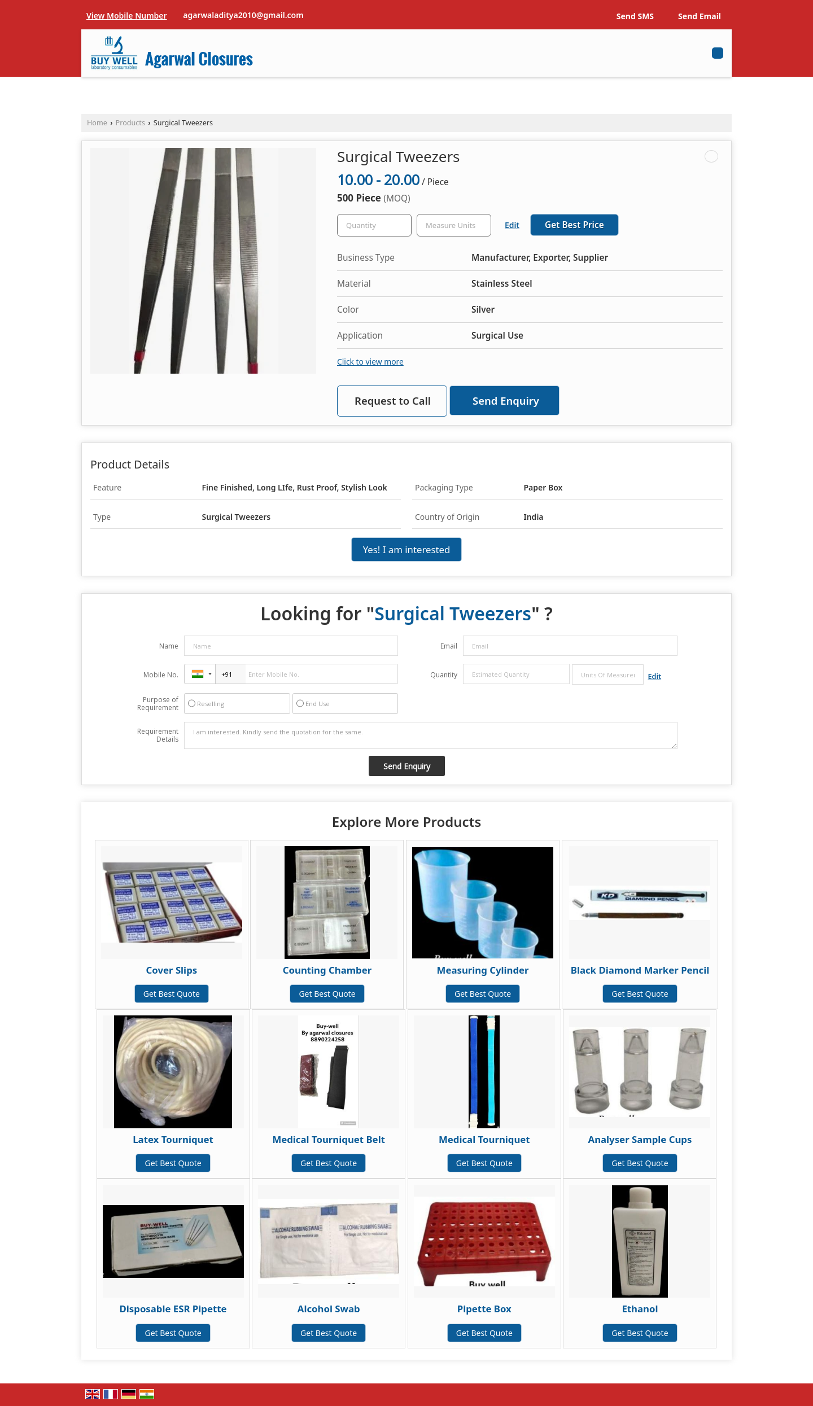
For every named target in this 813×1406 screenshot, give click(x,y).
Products (130, 123)
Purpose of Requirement (157, 704)
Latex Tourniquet (173, 1139)
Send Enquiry (506, 400)
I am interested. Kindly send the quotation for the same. (431, 735)
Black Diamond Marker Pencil (640, 969)
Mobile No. (160, 675)
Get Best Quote (171, 993)
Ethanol (640, 1308)
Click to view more (370, 361)
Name (168, 646)
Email (448, 646)
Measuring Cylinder (483, 969)
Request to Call (393, 400)
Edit (512, 225)
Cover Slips (171, 969)
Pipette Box (484, 1308)
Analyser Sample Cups (640, 1139)
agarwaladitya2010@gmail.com (243, 15)
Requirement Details (157, 735)
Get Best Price (574, 225)
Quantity (443, 675)
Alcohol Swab (329, 1308)
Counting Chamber (327, 969)
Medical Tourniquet (484, 1139)
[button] (126, 15)
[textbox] (454, 225)
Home (97, 123)
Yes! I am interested (407, 549)
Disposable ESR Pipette (173, 1308)
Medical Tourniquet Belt (328, 1139)
